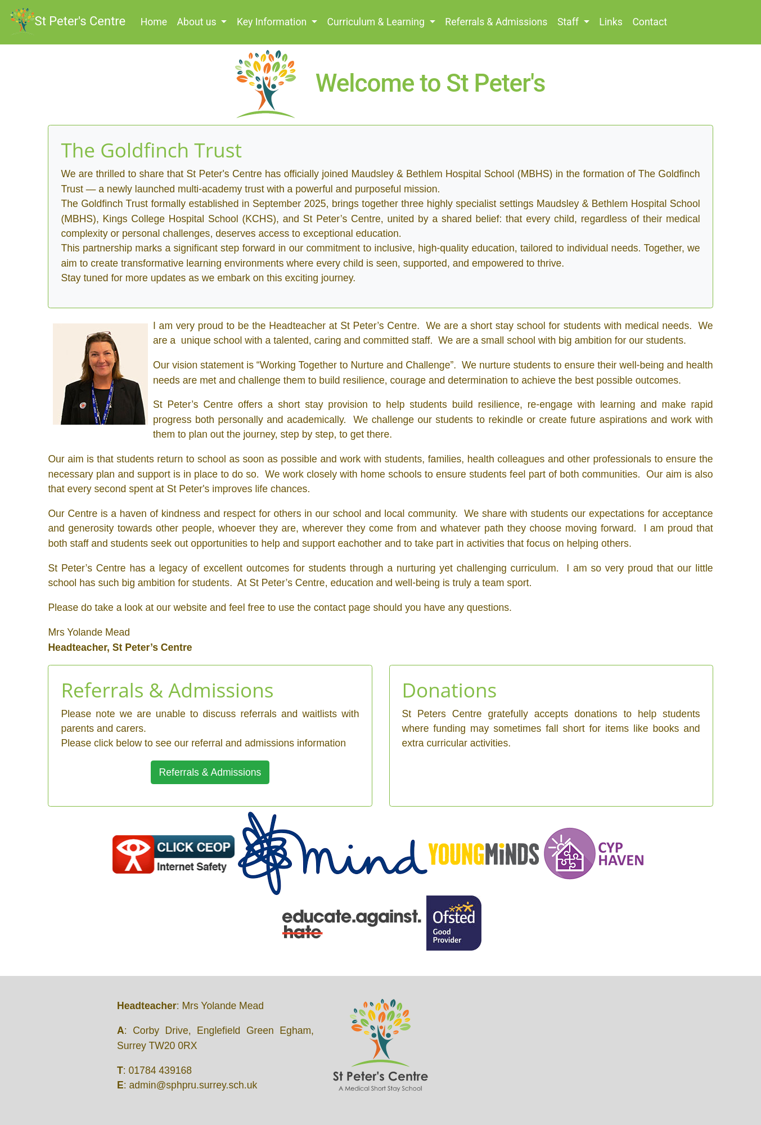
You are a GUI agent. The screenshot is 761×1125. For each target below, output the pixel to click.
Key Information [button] (273, 22)
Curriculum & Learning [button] (377, 22)
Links (610, 22)
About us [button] (198, 22)
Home (156, 21)
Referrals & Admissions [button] (210, 772)
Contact (649, 22)
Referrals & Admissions (496, 22)
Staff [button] (569, 22)
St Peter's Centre (68, 22)
